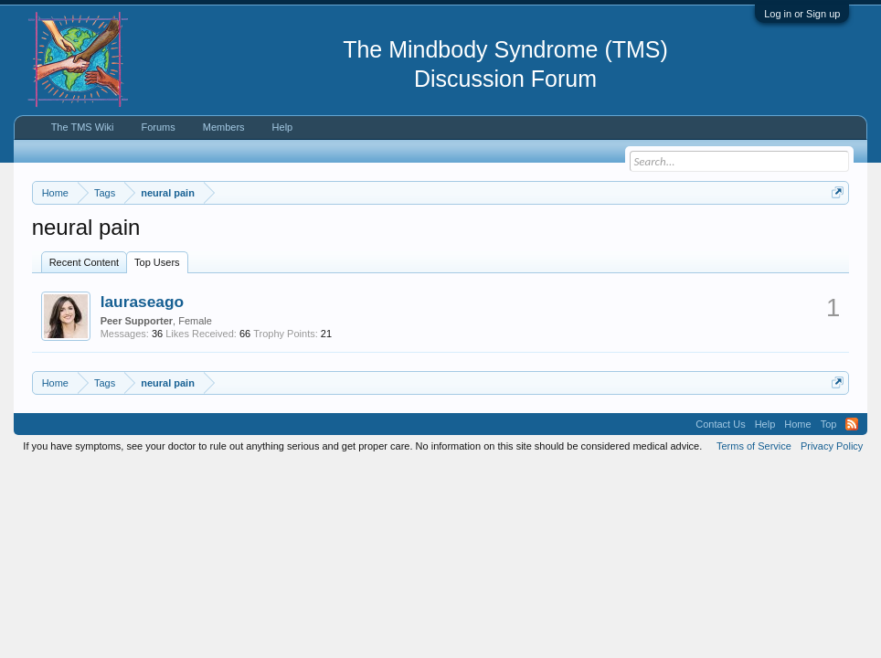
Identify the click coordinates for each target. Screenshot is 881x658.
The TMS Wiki (82, 127)
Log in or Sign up (802, 13)
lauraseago (143, 376)
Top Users (157, 337)
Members (224, 127)
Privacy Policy (832, 520)
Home (797, 499)
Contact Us (720, 499)
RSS (851, 499)
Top (829, 499)
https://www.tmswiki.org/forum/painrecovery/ (199, 257)
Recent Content (84, 337)
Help (282, 127)
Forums (158, 127)
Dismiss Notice (834, 235)
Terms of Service (753, 520)
